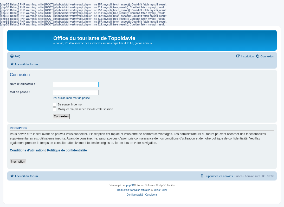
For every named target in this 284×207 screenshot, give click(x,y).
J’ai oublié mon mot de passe (71, 97)
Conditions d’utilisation (27, 150)
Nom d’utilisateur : (22, 83)
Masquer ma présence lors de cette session (83, 109)
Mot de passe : (20, 92)
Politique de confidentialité (67, 150)
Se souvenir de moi (67, 104)
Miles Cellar (160, 190)
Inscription (18, 161)
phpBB (130, 185)
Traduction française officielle (133, 190)
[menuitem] (15, 56)
